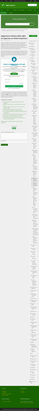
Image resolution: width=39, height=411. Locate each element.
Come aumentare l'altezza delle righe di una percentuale (35, 239)
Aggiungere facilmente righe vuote (35, 152)
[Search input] (31, 5)
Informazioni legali (5, 395)
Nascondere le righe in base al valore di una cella (35, 129)
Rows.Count (20, 121)
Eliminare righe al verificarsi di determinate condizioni (35, 107)
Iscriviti (9, 88)
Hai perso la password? (16, 88)
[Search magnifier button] (36, 5)
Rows (17, 121)
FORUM (10, 12)
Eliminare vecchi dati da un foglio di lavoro (35, 86)
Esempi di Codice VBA (11, 29)
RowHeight (13, 121)
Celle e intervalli (18, 29)
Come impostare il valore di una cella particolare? (34, 283)
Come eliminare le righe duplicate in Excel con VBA (35, 93)
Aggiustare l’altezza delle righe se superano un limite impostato (13, 30)
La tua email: (3, 140)
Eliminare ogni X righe (35, 112)
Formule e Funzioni (22, 10)
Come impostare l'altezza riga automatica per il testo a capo (35, 191)
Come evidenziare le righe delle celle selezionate (35, 79)
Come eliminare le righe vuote (35, 100)
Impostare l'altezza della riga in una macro (35, 174)
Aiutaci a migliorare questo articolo (7, 132)
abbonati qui (11, 70)
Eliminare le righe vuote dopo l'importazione (36, 216)
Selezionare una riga (35, 74)
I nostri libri (22, 391)
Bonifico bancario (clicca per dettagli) (26, 402)
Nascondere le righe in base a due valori (35, 135)
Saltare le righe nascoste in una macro (35, 146)
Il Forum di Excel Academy (6, 401)
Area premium (3, 29)
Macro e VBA (30, 10)
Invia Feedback (4, 144)
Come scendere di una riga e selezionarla (35, 167)
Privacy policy (4, 391)
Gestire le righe (24, 29)
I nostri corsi (22, 392)
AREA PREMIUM (3, 12)
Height (9, 121)
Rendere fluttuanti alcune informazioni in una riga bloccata (35, 223)
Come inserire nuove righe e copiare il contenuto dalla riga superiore (35, 159)
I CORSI (8, 10)
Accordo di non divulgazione (6, 393)
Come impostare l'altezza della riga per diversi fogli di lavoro (35, 201)
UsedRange (3, 122)
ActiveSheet (5, 121)
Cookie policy (4, 392)
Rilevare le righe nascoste (35, 140)
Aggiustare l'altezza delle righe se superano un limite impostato (35, 182)
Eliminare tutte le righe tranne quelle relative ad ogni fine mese (35, 120)
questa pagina (16, 76)
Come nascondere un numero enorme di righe (35, 210)
